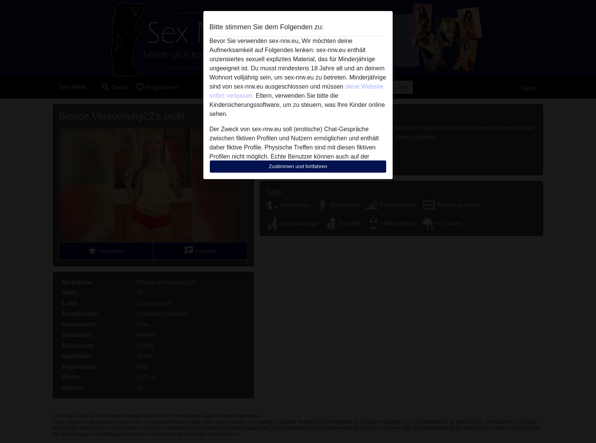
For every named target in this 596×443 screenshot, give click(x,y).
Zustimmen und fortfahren (298, 166)
